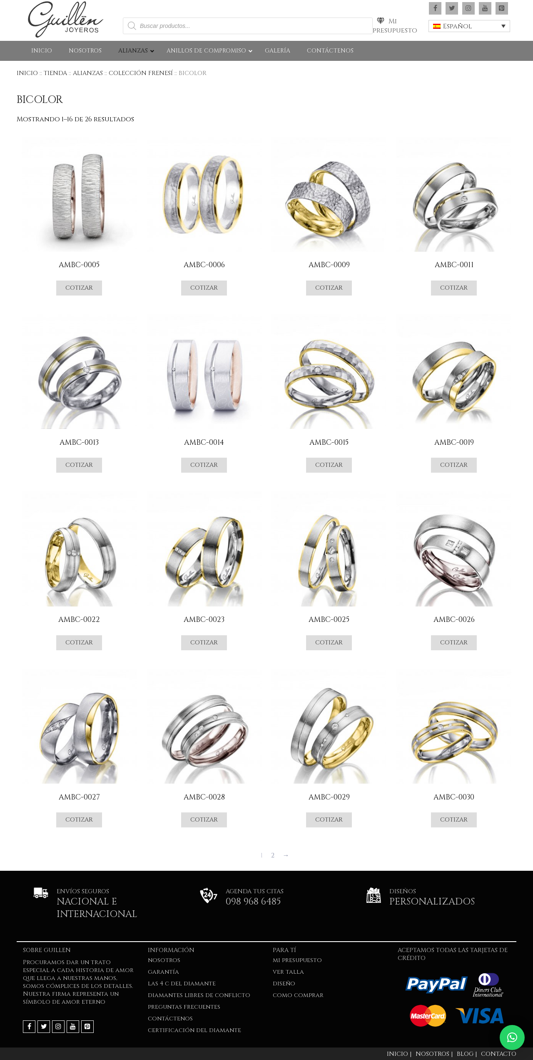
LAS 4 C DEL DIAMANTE (182, 983)
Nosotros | (434, 1054)
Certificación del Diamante (194, 1030)
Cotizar (79, 288)
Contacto (498, 1054)
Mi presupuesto (395, 26)
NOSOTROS (164, 960)
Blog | (467, 1054)
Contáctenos (170, 1018)
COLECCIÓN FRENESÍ (141, 73)
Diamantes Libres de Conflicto (199, 995)
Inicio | (399, 1054)
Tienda (55, 73)
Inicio (27, 73)
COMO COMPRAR (298, 995)
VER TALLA (288, 972)
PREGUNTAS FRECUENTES (184, 1007)
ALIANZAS (88, 73)
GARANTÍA (163, 972)
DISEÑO (284, 983)
